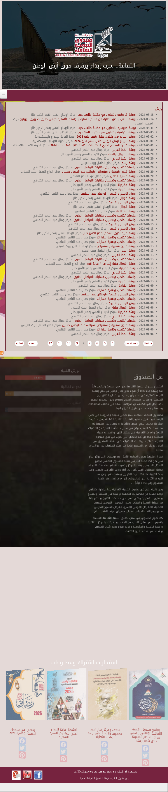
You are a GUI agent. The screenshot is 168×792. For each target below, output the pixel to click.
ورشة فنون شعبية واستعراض (116, 246)
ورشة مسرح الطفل (122, 176)
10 (68, 343)
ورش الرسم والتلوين (121, 202)
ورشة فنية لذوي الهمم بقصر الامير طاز (110, 233)
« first (148, 343)
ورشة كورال (127, 198)
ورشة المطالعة (126, 211)
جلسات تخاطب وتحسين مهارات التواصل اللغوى (105, 167)
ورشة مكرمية (126, 185)
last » (19, 343)
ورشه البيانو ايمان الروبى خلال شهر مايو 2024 (105, 141)
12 (50, 343)
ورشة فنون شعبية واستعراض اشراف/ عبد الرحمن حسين (99, 172)
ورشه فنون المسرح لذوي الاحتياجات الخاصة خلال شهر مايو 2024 (93, 145)
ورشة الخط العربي (123, 150)
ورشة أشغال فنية (123, 308)
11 (59, 343)
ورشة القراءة (126, 286)
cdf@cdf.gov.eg (83, 771)
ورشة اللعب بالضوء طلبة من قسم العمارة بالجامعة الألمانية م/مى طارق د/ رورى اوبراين (77, 119)
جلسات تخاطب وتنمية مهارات (116, 237)
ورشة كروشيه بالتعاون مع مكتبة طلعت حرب (106, 115)
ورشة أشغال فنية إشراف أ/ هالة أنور (111, 264)
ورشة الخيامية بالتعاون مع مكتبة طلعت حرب (106, 132)
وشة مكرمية (127, 268)
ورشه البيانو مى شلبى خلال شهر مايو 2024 (106, 137)
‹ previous (132, 343)
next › (33, 343)
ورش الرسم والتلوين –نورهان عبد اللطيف (108, 194)
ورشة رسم (128, 163)
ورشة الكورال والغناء (121, 154)
